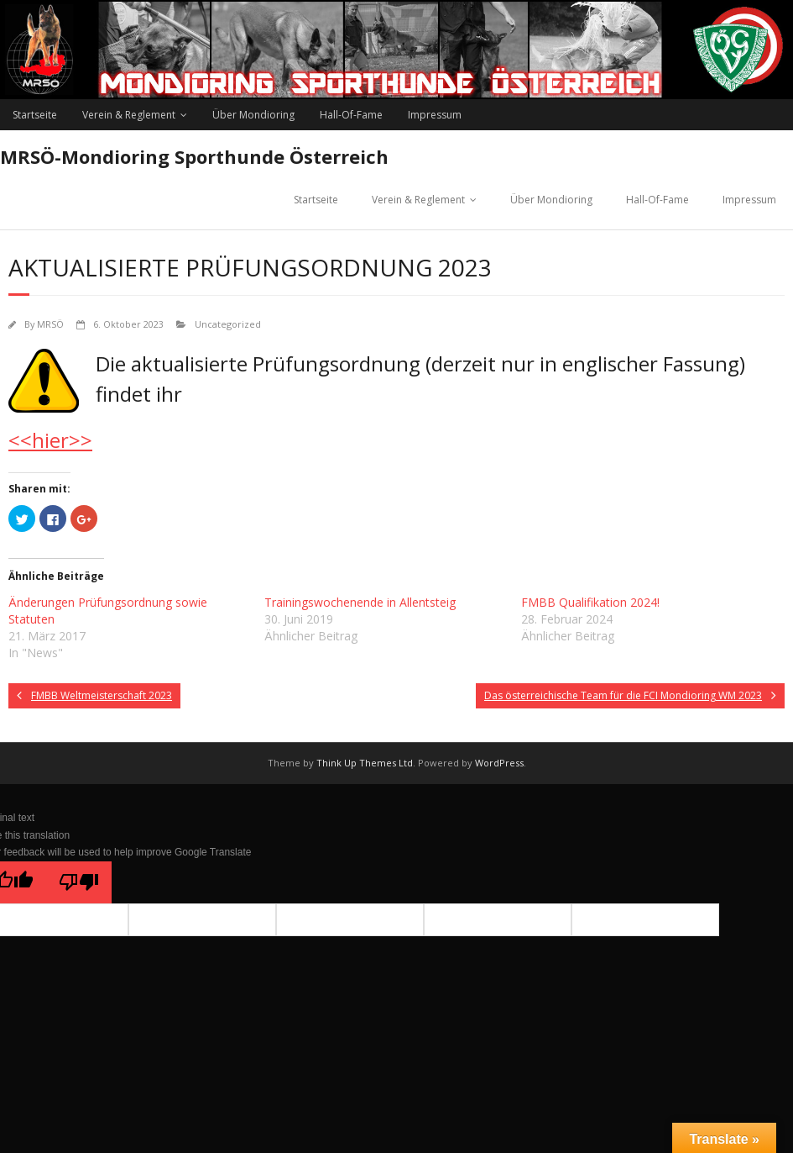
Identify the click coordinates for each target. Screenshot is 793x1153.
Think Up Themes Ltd (364, 762)
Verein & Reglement (128, 115)
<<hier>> (50, 440)
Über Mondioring (253, 115)
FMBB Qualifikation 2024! (590, 602)
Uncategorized (228, 324)
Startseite (35, 115)
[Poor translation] (79, 882)
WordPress (499, 762)
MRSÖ (50, 324)
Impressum (435, 115)
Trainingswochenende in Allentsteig (360, 602)
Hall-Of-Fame (351, 115)
